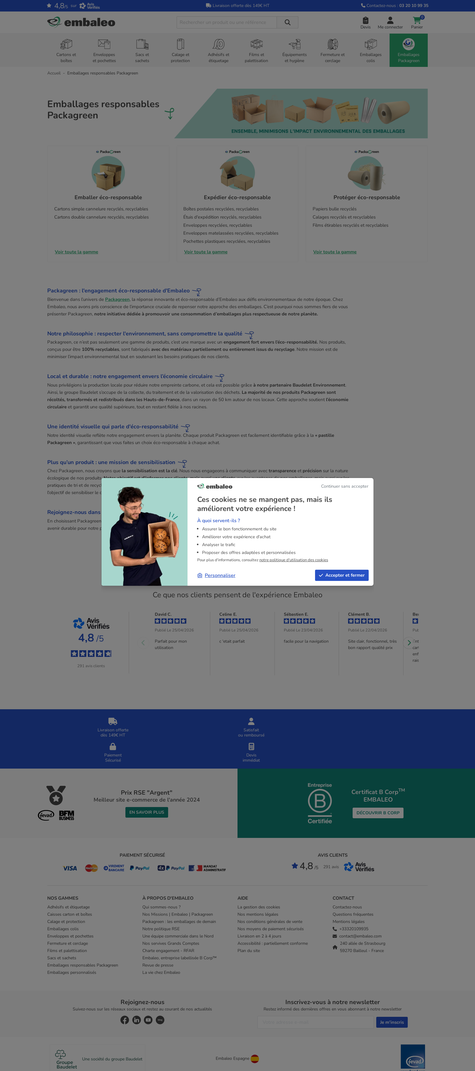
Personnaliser (216, 575)
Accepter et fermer (342, 575)
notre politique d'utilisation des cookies (293, 560)
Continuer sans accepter (344, 486)
